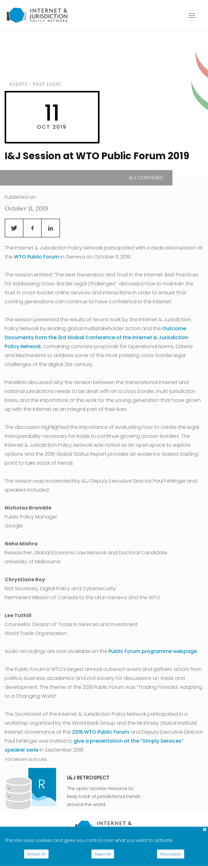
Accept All (36, 854)
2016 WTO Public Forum (100, 732)
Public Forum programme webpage (152, 651)
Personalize (170, 854)
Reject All (103, 854)
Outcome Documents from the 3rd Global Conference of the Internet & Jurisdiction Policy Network (96, 337)
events (18, 84)
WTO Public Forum (36, 256)
